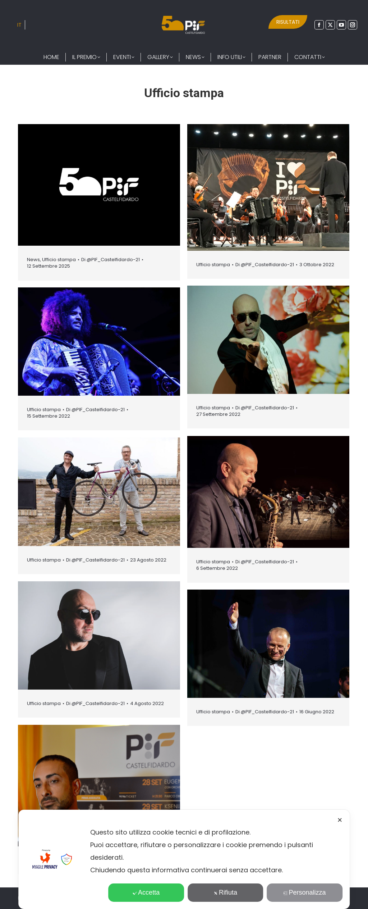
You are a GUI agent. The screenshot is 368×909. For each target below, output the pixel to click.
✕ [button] (339, 820)
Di (110, 259)
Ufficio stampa (59, 259)
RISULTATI (287, 22)
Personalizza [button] (305, 892)
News (33, 259)
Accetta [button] (146, 892)
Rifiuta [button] (225, 892)
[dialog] (184, 859)
